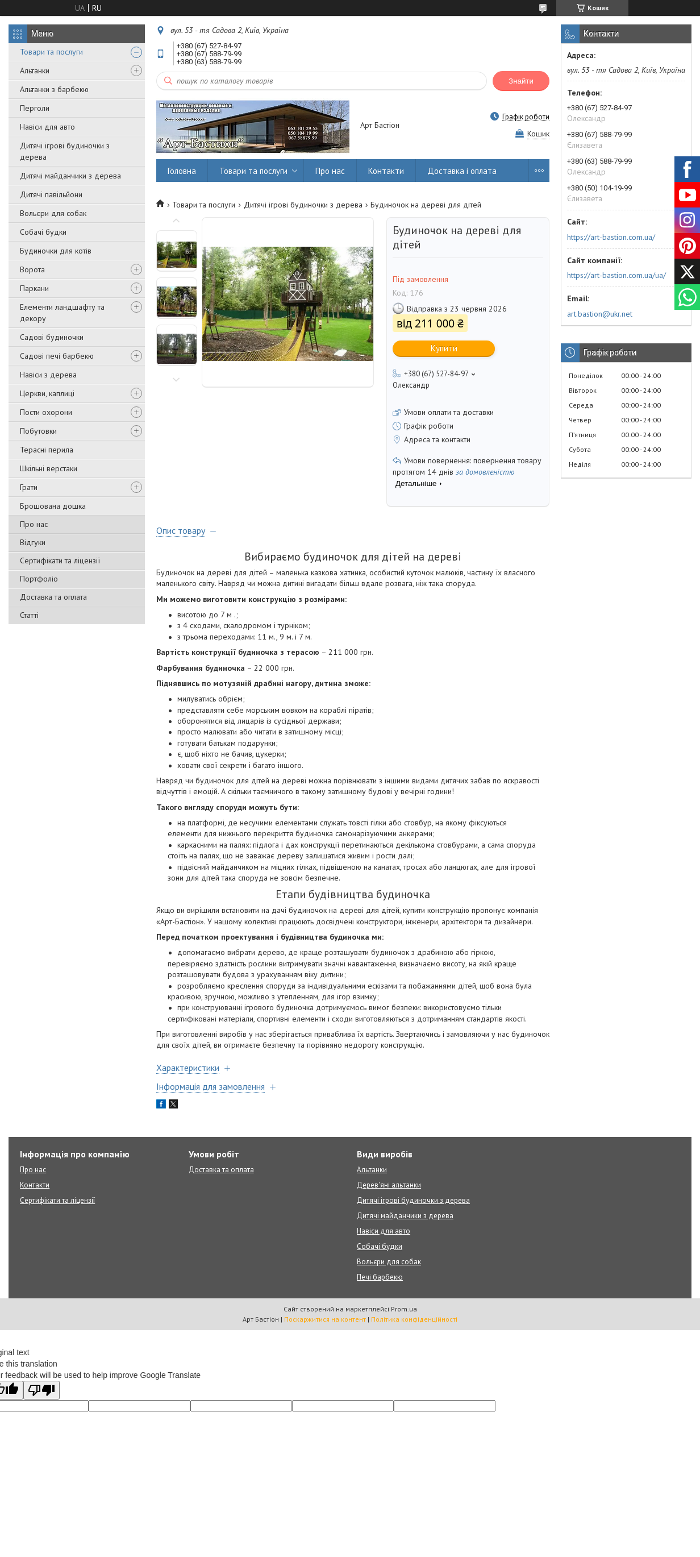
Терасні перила (46, 450)
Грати (29, 487)
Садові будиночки (52, 337)
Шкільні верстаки (48, 468)
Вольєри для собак (53, 213)
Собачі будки (43, 232)
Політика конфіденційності (414, 1319)
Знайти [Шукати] (521, 81)
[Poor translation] (41, 1390)
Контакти (386, 171)
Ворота (32, 269)
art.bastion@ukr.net (599, 314)
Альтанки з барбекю (54, 89)
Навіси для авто (47, 127)
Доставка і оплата (462, 171)
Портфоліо (39, 579)
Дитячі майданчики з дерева (70, 176)
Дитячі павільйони (51, 194)
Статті (29, 615)
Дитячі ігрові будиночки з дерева (65, 151)
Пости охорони (46, 412)
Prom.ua (404, 1309)
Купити (444, 348)
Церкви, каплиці (47, 393)
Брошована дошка (53, 506)
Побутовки (38, 431)
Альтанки (34, 70)
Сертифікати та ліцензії (60, 560)
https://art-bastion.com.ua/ (611, 237)
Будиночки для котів (55, 251)
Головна (182, 171)
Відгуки (32, 542)
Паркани (34, 288)
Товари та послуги (51, 52)
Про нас (34, 524)
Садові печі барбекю (57, 356)
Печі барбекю (380, 1277)
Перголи (34, 108)
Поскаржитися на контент (325, 1319)
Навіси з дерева (48, 374)
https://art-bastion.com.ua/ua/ (616, 275)
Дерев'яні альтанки (389, 1185)
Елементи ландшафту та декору (62, 312)
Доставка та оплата (53, 597)
